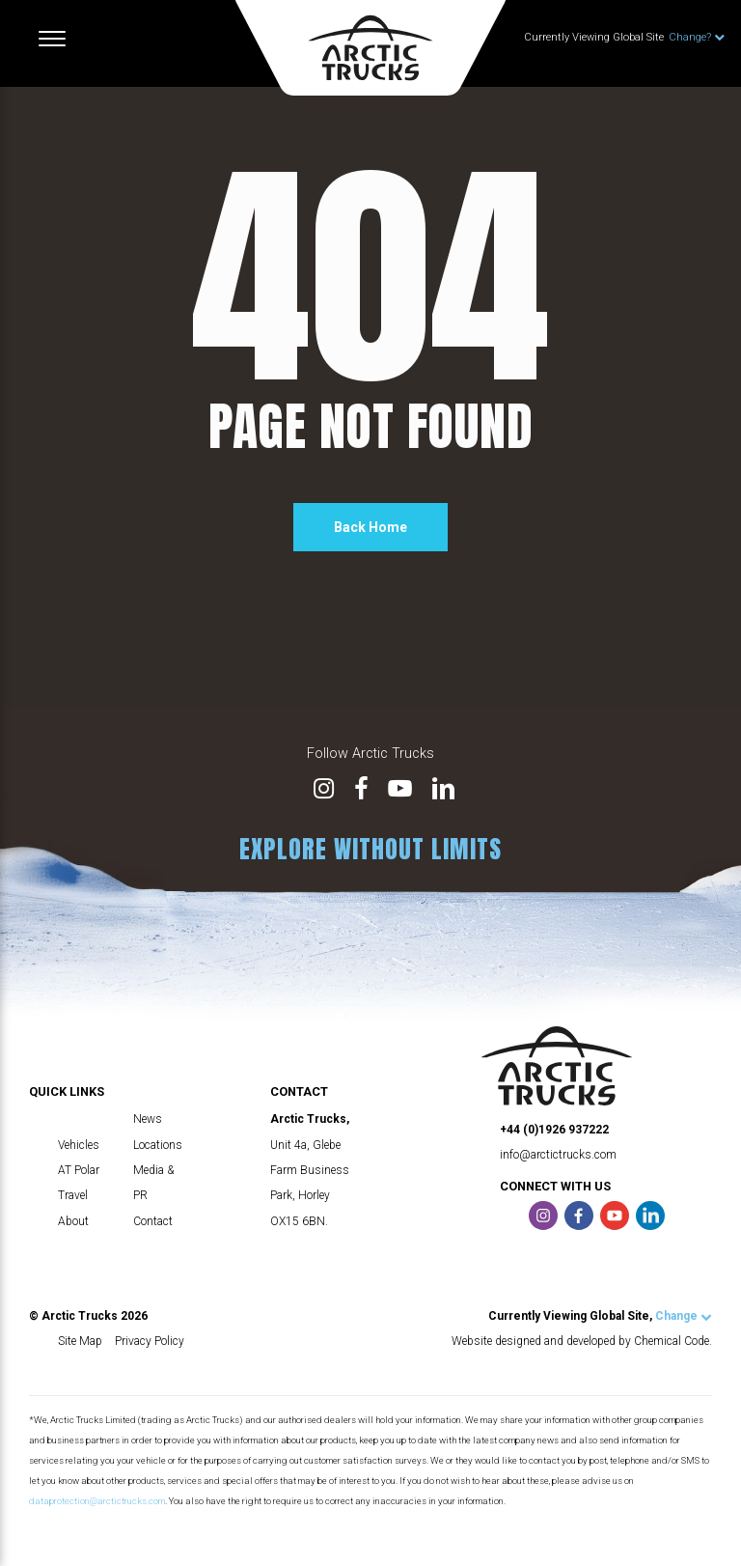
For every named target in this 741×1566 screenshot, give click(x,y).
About (73, 1221)
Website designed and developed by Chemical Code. (582, 1341)
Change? (697, 37)
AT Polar (78, 1170)
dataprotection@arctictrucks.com (97, 1501)
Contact (153, 1221)
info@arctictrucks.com (558, 1154)
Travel (73, 1195)
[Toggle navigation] (52, 38)
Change (683, 1316)
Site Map (80, 1341)
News (147, 1119)
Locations (157, 1145)
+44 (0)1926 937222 (554, 1129)
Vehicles (78, 1145)
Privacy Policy (149, 1341)
